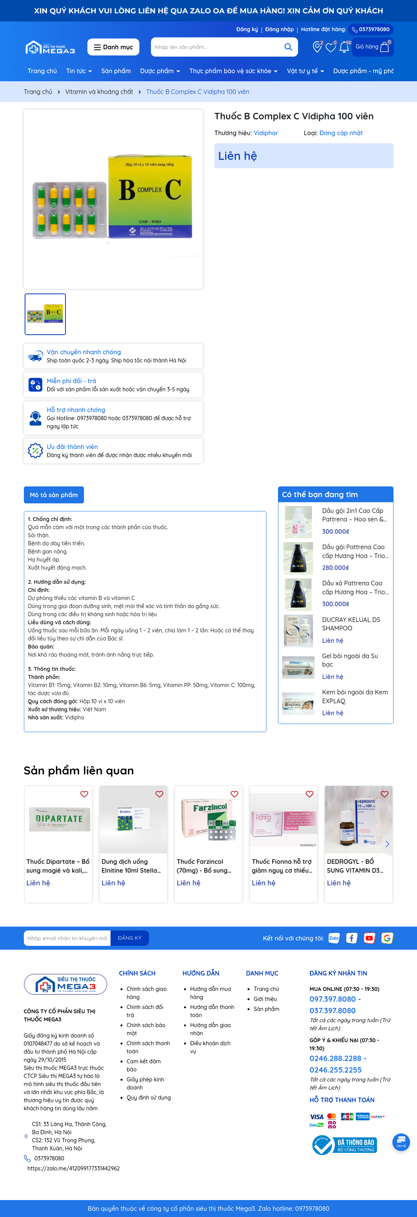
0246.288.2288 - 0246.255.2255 (338, 1064)
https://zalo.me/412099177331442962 (74, 1168)
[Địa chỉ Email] (86, 938)
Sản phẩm (116, 71)
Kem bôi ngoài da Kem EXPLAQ (355, 696)
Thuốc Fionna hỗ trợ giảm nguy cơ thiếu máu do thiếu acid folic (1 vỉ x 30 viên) (281, 866)
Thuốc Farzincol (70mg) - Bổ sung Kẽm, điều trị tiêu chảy (202, 866)
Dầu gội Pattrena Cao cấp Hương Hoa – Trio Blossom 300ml (353, 551)
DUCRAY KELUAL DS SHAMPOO (351, 624)
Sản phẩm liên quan (79, 770)
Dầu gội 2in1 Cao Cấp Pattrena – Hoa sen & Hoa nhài (353, 515)
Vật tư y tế (303, 71)
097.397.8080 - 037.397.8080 (335, 1004)
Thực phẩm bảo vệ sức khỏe (231, 71)
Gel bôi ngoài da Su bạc (350, 660)
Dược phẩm (158, 71)
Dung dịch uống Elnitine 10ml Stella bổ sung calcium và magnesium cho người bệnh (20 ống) (131, 866)
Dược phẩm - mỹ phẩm (367, 71)
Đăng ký (247, 29)
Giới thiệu (265, 999)
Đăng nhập (279, 29)
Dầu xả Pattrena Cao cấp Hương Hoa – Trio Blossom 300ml (353, 587)
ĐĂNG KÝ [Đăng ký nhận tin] (129, 937)
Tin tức (77, 71)
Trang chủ (42, 71)
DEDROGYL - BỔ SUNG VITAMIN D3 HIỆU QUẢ (353, 866)
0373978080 (371, 29)
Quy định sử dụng (149, 1097)
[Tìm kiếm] (288, 47)
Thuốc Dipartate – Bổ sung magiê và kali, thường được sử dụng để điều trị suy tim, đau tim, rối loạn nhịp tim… (58, 866)
